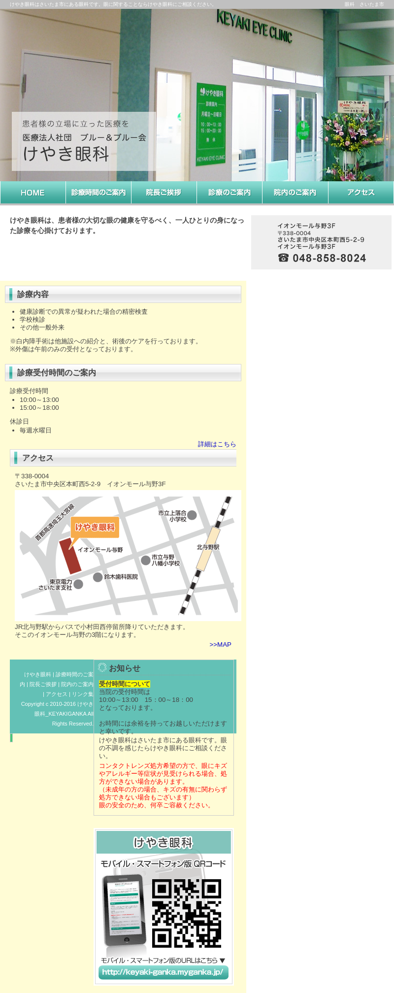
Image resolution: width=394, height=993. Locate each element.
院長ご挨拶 (43, 684)
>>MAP (220, 644)
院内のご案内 (77, 684)
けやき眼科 (37, 674)
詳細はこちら (217, 444)
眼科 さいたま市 (364, 4)
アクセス (56, 694)
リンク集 (83, 694)
